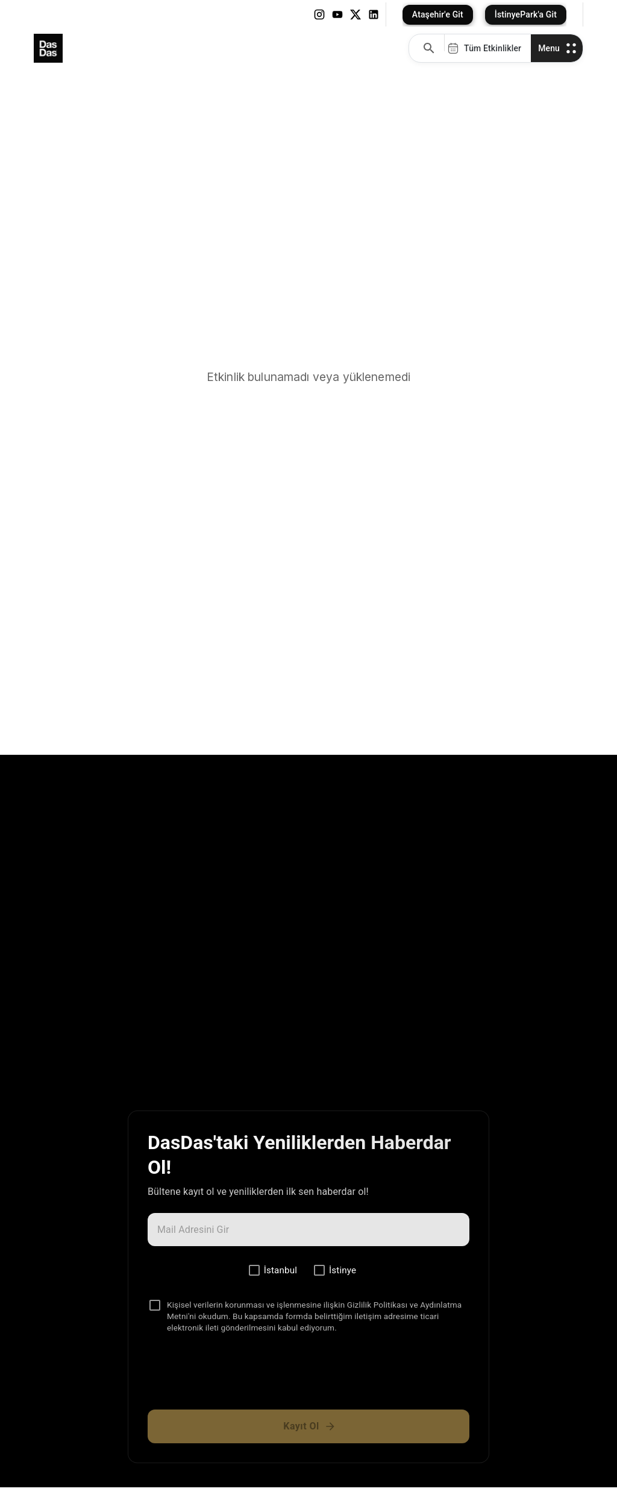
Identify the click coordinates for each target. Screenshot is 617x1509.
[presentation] (308, 1376)
